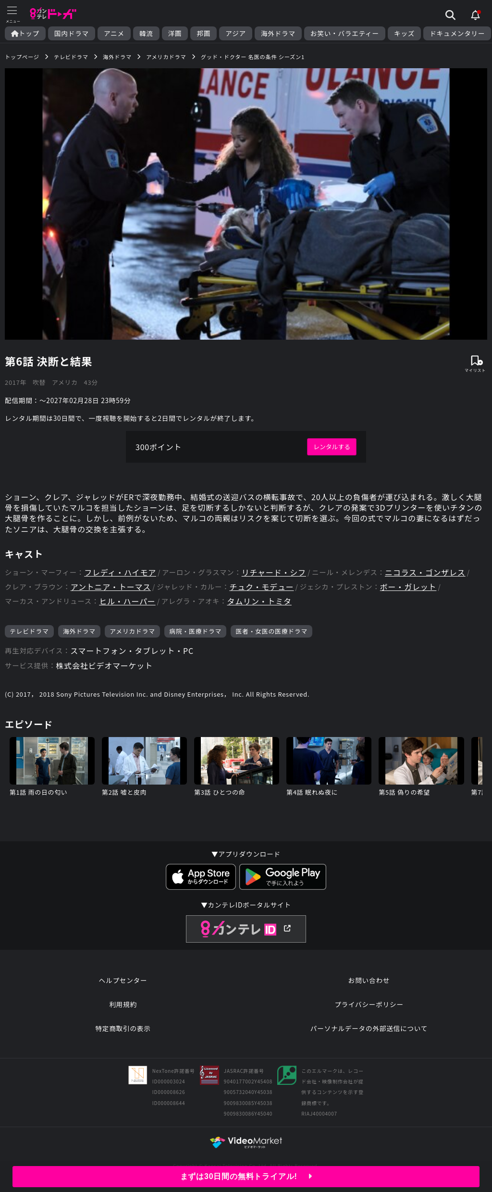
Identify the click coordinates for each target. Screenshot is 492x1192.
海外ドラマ (278, 33)
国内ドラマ (71, 33)
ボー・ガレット (408, 586)
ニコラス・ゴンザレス (425, 572)
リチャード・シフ (274, 572)
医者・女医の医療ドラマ (271, 631)
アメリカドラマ (132, 631)
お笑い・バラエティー (344, 33)
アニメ (114, 33)
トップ (25, 33)
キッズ (404, 33)
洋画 (175, 33)
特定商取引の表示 (122, 1028)
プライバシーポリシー (369, 1004)
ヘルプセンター (123, 980)
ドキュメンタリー (457, 33)
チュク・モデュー (261, 586)
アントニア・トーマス (111, 586)
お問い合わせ (369, 980)
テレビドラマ (29, 631)
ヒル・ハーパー (127, 601)
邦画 (203, 33)
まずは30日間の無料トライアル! (246, 1176)
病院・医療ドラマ (195, 631)
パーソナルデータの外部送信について (369, 1028)
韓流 (146, 33)
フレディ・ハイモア (120, 572)
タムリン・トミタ (259, 601)
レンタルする (331, 446)
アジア (235, 33)
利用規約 (123, 1004)
